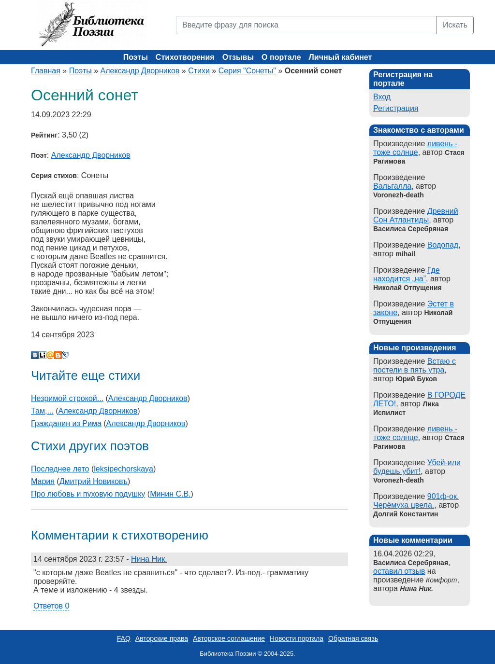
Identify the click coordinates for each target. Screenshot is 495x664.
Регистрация (396, 108)
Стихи (199, 71)
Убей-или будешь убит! (417, 466)
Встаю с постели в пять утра (414, 365)
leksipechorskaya (123, 469)
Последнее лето (60, 469)
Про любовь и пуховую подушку (88, 494)
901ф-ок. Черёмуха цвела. (416, 500)
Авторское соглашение (229, 638)
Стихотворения (185, 57)
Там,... (42, 411)
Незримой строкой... (67, 398)
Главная (45, 71)
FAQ (124, 638)
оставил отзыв (399, 571)
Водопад (442, 245)
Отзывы (238, 57)
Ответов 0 (51, 606)
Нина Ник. (149, 559)
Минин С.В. (170, 494)
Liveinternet (42, 355)
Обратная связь (353, 638)
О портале (281, 57)
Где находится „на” (406, 274)
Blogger (58, 355)
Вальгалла (392, 186)
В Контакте (35, 355)
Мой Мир (50, 355)
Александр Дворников (140, 71)
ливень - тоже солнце (415, 147)
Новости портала (296, 638)
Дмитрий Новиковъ (93, 481)
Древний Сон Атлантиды (415, 215)
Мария (43, 481)
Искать (455, 25)
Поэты (135, 57)
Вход (382, 97)
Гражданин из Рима (66, 423)
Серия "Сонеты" (247, 71)
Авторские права (161, 638)
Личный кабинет (340, 57)
